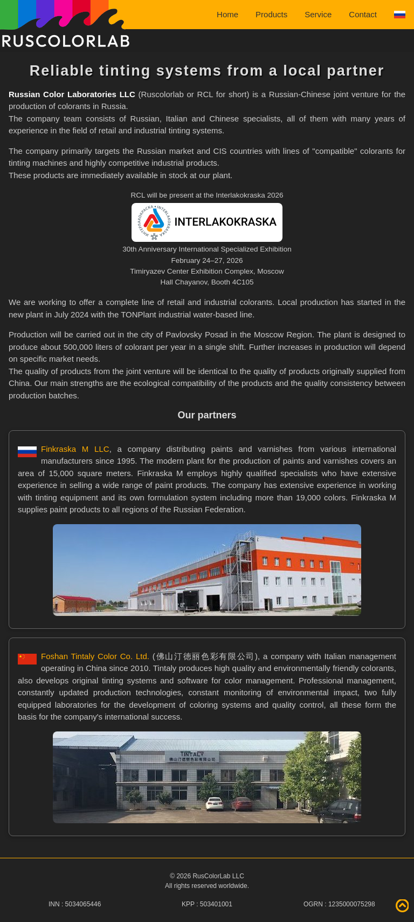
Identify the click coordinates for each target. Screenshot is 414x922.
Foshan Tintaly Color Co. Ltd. (95, 656)
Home (227, 14)
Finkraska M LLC (75, 448)
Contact (363, 14)
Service (318, 14)
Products (271, 14)
